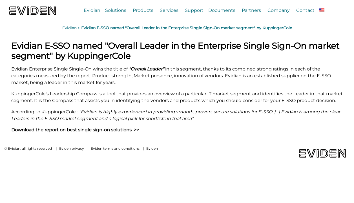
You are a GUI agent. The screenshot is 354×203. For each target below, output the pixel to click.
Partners (251, 10)
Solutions (115, 10)
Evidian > (71, 27)
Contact (305, 10)
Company (278, 10)
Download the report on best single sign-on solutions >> (75, 130)
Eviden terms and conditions (115, 148)
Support (194, 10)
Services (169, 10)
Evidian (92, 10)
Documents (221, 10)
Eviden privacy (71, 148)
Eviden (152, 148)
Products (143, 10)
